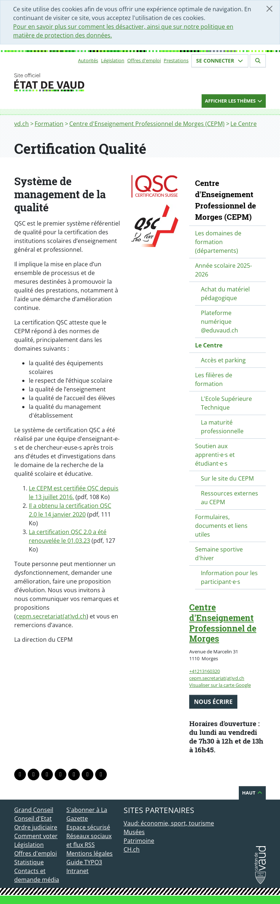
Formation (49, 124)
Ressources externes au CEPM (229, 497)
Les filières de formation (213, 379)
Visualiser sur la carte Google (220, 685)
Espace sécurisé (88, 827)
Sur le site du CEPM (227, 478)
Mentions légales (89, 853)
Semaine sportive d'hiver (219, 553)
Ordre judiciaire (35, 827)
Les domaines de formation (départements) (218, 242)
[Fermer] (269, 8)
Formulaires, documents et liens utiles (221, 525)
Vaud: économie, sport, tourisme (169, 823)
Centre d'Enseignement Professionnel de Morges (222, 623)
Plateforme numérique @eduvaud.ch (219, 321)
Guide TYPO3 (84, 862)
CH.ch (132, 849)
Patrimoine (139, 841)
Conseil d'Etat (33, 819)
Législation (112, 60)
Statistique (29, 862)
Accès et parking (223, 360)
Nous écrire (213, 702)
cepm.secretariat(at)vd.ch (51, 616)
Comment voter (36, 836)
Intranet (77, 871)
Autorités (88, 60)
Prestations (176, 60)
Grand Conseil (33, 810)
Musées (134, 832)
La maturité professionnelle (222, 426)
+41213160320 (204, 671)
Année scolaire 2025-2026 (223, 270)
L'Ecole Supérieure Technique (226, 403)
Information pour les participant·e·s (229, 577)
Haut (252, 792)
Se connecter (220, 60)
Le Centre (243, 124)
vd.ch (21, 124)
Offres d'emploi (144, 60)
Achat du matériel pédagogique (225, 293)
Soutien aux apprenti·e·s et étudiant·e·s (215, 454)
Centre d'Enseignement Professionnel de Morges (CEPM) (147, 124)
